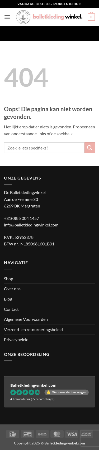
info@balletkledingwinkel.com (31, 224)
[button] (7, 17)
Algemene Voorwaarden (26, 319)
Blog (8, 298)
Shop (8, 278)
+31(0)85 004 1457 (21, 218)
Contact (11, 309)
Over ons (12, 288)
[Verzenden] (89, 147)
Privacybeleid (16, 339)
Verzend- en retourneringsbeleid (33, 329)
